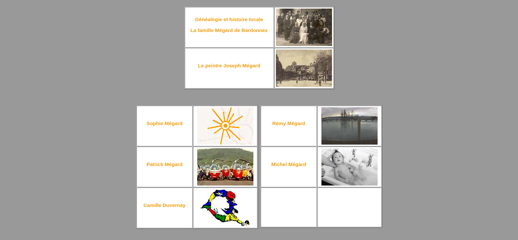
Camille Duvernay (164, 205)
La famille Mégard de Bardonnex (229, 30)
